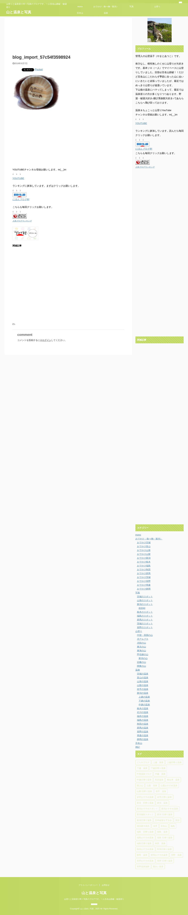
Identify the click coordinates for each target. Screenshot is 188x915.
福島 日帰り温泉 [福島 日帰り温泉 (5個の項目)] (164, 837)
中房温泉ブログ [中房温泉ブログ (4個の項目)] (144, 774)
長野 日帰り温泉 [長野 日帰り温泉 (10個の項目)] (164, 861)
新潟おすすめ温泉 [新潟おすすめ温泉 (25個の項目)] (169, 808)
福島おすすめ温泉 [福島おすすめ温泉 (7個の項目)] (145, 837)
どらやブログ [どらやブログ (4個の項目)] (143, 762)
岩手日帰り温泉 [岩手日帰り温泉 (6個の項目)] (164, 797)
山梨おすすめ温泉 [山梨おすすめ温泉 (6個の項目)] (169, 785)
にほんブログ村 (21, 199)
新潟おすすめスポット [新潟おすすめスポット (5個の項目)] (147, 808)
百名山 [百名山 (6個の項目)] (164, 826)
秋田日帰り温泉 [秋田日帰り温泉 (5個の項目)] (164, 849)
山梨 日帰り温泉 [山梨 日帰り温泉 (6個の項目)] (144, 791)
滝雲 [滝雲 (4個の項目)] (155, 826)
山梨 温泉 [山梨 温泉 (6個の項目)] (152, 785)
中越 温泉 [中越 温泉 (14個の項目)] (160, 774)
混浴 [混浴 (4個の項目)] (177, 820)
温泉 (106, 13)
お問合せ (106, 885)
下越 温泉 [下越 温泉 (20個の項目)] (142, 768)
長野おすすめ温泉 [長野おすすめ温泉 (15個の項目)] (145, 861)
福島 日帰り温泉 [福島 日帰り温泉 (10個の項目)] (145, 832)
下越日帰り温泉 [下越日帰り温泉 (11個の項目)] (158, 768)
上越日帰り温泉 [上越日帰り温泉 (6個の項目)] (174, 762)
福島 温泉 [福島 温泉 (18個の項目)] (162, 832)
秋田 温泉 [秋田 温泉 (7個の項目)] (160, 843)
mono (80, 6)
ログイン (46, 340)
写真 (131, 6)
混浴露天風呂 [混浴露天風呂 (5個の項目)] (143, 826)
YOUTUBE (18, 178)
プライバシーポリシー (88, 885)
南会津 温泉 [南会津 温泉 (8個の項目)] (173, 780)
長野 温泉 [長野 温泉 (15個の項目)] (176, 855)
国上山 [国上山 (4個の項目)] (140, 785)
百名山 (80, 13)
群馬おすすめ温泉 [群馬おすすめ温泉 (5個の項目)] (159, 855)
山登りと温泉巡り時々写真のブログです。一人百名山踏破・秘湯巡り (94, 899)
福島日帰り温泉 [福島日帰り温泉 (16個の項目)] (144, 843)
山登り (157, 6)
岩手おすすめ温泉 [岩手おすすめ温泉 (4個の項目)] (145, 797)
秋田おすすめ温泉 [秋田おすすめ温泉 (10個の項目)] (145, 849)
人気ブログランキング (22, 221)
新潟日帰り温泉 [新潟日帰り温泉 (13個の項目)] (144, 820)
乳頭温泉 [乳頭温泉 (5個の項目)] (159, 780)
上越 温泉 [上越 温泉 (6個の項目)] (158, 762)
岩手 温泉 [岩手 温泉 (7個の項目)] (161, 791)
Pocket (39, 69)
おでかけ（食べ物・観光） (105, 6)
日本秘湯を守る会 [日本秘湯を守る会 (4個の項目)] (163, 820)
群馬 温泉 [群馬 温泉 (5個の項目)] (142, 855)
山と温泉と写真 (18, 12)
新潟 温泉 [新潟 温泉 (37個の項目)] (162, 803)
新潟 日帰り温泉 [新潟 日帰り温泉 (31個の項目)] (145, 803)
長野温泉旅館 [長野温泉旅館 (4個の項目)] (143, 866)
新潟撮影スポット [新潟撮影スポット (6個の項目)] (145, 814)
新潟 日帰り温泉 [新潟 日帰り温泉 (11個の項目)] (164, 814)
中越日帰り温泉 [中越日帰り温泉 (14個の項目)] (144, 780)
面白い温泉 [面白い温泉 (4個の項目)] (158, 866)
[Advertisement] (40, 139)
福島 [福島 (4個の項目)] (173, 826)
